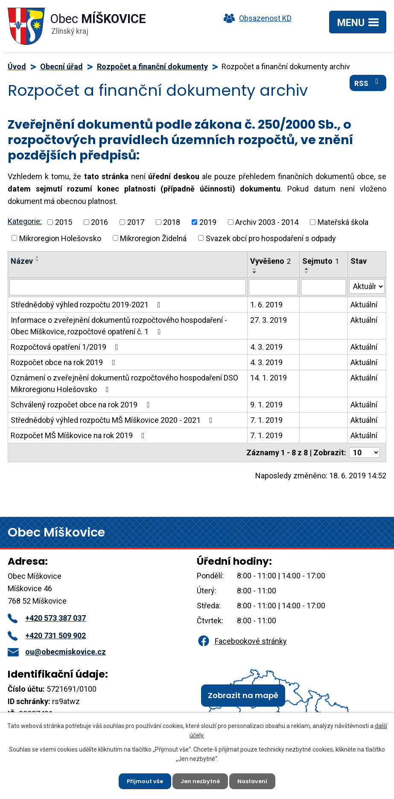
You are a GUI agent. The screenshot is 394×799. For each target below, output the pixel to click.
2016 (99, 222)
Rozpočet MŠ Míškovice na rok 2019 (79, 435)
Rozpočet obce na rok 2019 (64, 362)
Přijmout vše (141, 779)
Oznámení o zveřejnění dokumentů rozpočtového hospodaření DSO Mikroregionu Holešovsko (124, 383)
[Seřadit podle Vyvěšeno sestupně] (255, 272)
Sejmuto (320, 261)
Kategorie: (25, 221)
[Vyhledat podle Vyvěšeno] (273, 287)
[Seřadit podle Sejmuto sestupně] (307, 272)
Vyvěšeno (270, 261)
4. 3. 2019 (266, 346)
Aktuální (363, 304)
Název (22, 261)
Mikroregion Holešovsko (60, 237)
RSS (368, 87)
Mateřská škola (343, 222)
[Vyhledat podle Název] (127, 287)
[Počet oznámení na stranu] (364, 452)
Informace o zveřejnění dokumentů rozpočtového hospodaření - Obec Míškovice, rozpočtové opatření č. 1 (119, 325)
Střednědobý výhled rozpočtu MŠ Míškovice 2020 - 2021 (113, 420)
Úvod (17, 66)
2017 (135, 222)
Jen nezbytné (201, 779)
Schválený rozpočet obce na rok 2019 (82, 404)
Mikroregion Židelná (153, 237)
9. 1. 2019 (266, 404)
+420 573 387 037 (47, 617)
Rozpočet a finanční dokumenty (152, 66)
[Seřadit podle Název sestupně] (37, 260)
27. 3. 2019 (268, 319)
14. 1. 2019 (268, 377)
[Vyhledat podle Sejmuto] (323, 287)
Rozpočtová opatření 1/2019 (66, 346)
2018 (171, 222)
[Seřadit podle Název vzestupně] (37, 257)
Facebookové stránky (241, 641)
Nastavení (257, 779)
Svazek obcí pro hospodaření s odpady (271, 237)
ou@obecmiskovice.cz (57, 651)
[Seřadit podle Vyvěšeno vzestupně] (255, 269)
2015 (63, 222)
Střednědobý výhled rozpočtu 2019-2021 (87, 304)
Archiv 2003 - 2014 (266, 222)
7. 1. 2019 (266, 420)
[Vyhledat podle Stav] (367, 286)
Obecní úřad (61, 66)
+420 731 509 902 (47, 635)
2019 (207, 222)
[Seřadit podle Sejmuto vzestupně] (307, 269)
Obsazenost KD (256, 18)
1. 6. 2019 (266, 304)
